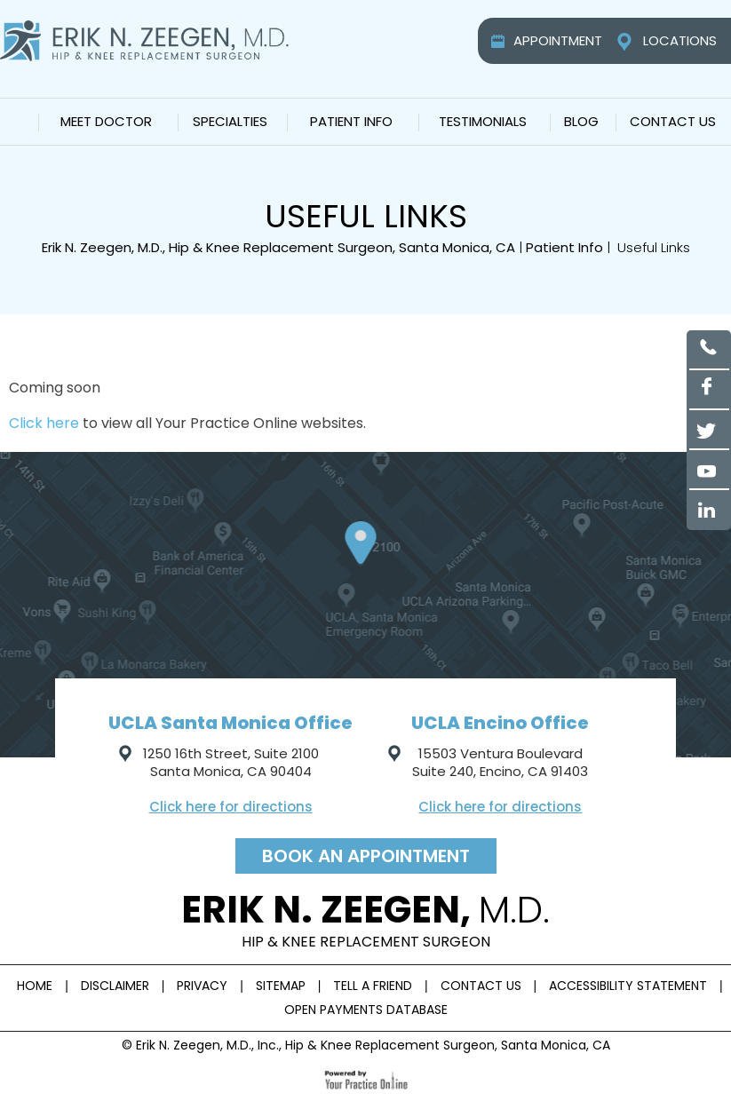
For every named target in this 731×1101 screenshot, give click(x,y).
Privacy (202, 985)
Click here (44, 423)
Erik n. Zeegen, (365, 917)
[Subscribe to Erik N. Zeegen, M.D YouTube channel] (709, 470)
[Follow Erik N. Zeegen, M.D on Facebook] (709, 390)
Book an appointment (366, 856)
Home (18, 122)
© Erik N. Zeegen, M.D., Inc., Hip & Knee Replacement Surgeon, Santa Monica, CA (366, 1045)
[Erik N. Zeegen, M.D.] (144, 40)
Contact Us (673, 121)
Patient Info (351, 121)
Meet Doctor (106, 121)
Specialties (230, 121)
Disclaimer (115, 985)
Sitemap (281, 985)
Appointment (557, 40)
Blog (581, 121)
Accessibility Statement (628, 985)
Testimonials (483, 121)
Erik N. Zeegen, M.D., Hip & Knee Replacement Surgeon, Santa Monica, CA (278, 247)
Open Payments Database (366, 1009)
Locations (680, 40)
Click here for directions (231, 807)
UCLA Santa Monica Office (230, 722)
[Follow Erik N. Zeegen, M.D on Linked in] (709, 510)
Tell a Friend (372, 985)
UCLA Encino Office (500, 722)
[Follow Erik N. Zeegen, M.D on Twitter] (709, 430)
